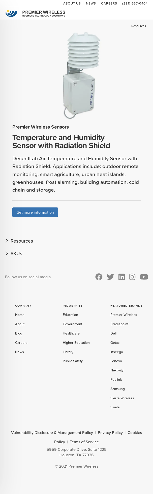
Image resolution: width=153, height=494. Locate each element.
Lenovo (116, 360)
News (91, 3)
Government (72, 323)
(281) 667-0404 (135, 3)
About (19, 323)
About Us (72, 3)
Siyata (114, 407)
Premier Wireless (123, 314)
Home (19, 314)
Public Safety (73, 360)
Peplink (116, 379)
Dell (113, 333)
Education (70, 314)
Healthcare (71, 333)
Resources (138, 26)
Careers (109, 3)
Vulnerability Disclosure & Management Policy (52, 432)
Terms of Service (84, 442)
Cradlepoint (119, 323)
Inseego (116, 351)
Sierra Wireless (122, 398)
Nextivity (117, 370)
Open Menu (141, 13)
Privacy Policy (110, 432)
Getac (114, 342)
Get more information (35, 212)
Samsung (117, 388)
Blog (18, 333)
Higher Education (76, 342)
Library (68, 351)
